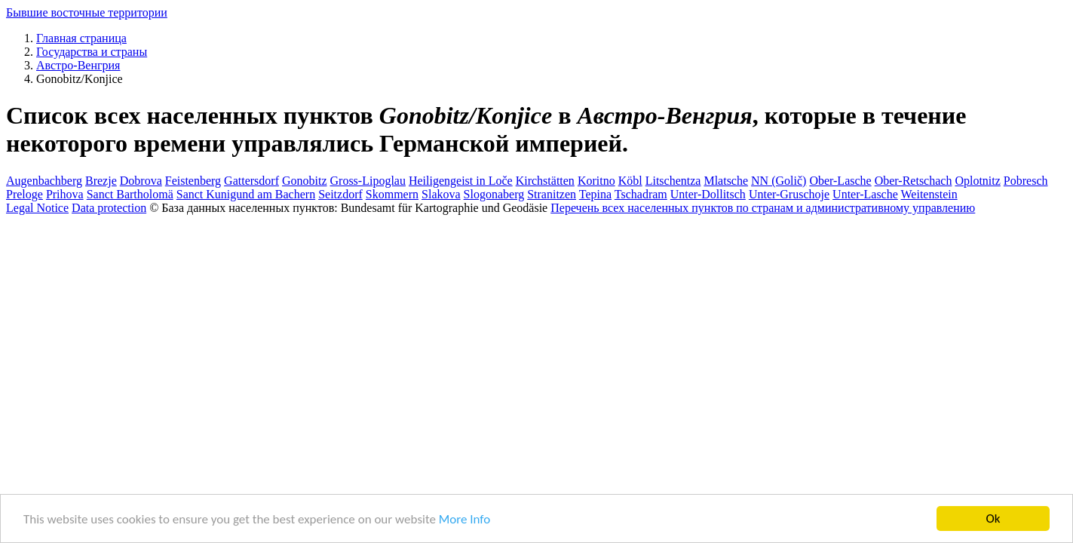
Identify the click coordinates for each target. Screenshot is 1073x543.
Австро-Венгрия (78, 65)
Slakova (441, 194)
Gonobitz (304, 180)
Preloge (24, 194)
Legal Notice (37, 207)
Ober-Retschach (913, 180)
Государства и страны (91, 51)
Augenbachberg (44, 180)
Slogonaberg (494, 194)
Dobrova (141, 180)
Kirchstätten (545, 180)
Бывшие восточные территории (86, 12)
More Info (464, 521)
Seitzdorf (340, 194)
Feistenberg (193, 180)
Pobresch (1026, 180)
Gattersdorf (251, 180)
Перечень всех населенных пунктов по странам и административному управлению (762, 207)
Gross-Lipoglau (368, 180)
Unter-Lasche (865, 194)
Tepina (595, 194)
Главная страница (81, 38)
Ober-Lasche (840, 180)
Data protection (109, 207)
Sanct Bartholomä (130, 194)
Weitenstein (929, 194)
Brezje (101, 180)
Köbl (630, 180)
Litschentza (673, 180)
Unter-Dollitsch (708, 194)
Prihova (65, 194)
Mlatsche (726, 180)
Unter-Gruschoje (789, 194)
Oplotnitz (977, 180)
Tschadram (641, 194)
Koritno (596, 180)
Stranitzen (551, 194)
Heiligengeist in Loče (461, 180)
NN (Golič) (778, 180)
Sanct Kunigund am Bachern (245, 194)
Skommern (392, 194)
